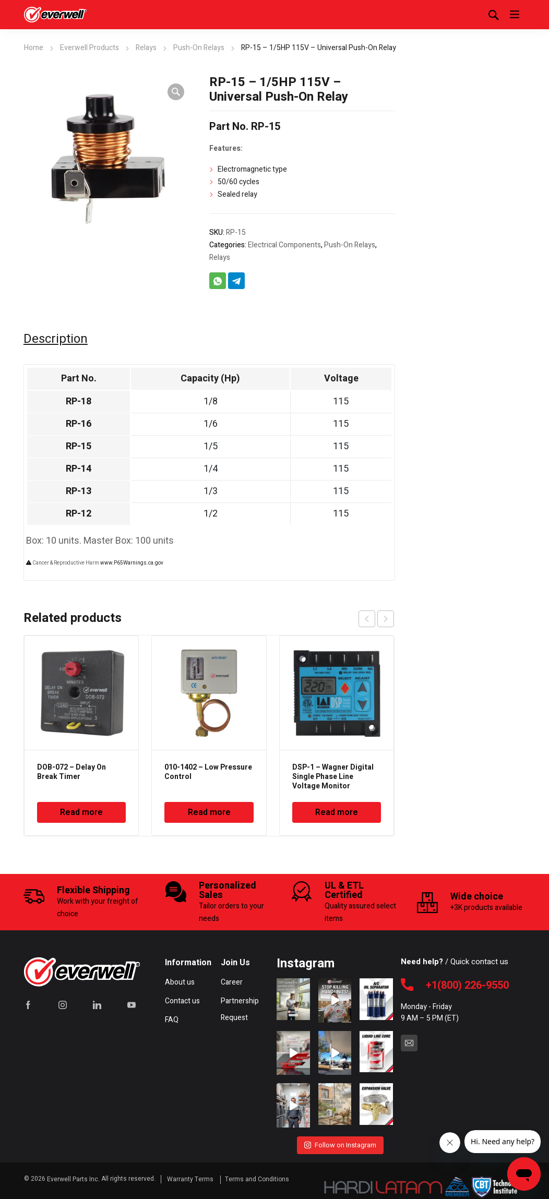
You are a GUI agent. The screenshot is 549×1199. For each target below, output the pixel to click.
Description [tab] (55, 339)
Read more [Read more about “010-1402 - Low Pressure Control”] (209, 812)
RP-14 (78, 469)
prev (367, 618)
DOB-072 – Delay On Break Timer (71, 772)
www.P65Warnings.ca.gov (131, 563)
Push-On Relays (198, 47)
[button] (176, 91)
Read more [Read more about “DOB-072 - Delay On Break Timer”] (81, 812)
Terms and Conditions (257, 1177)
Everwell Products (89, 47)
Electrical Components (284, 244)
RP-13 (78, 491)
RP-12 (78, 514)
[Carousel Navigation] (376, 618)
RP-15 (78, 446)
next (385, 618)
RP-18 (78, 401)
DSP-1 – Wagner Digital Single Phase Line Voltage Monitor (333, 777)
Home (33, 47)
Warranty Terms (191, 1177)
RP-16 (78, 424)
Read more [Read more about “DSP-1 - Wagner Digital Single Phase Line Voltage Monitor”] (336, 812)
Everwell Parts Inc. (73, 1177)
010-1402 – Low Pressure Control (208, 772)
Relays (146, 47)
